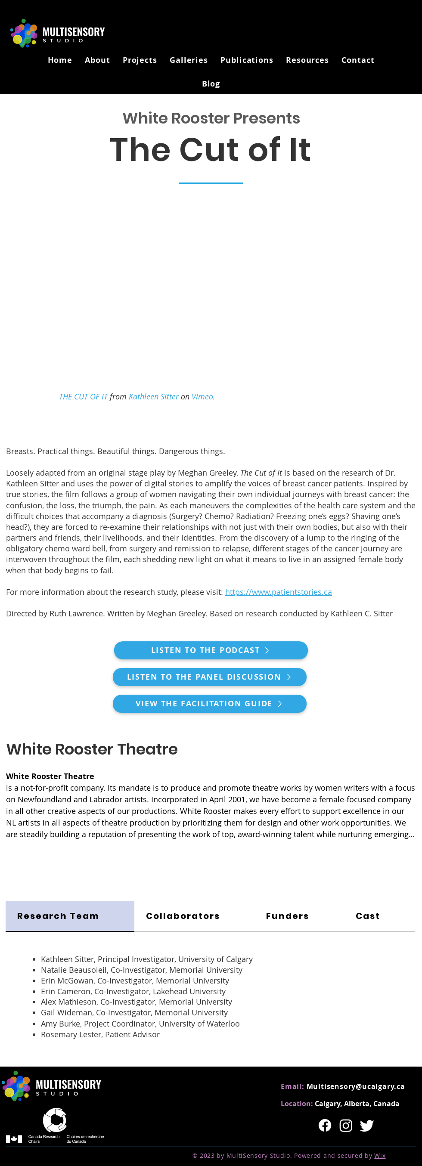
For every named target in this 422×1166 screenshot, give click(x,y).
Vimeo (202, 396)
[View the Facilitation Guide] (210, 704)
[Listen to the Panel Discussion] (210, 677)
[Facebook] (324, 1125)
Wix (379, 1155)
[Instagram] (346, 1125)
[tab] (70, 916)
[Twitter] (367, 1125)
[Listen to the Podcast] (211, 650)
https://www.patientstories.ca (278, 592)
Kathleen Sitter (154, 396)
